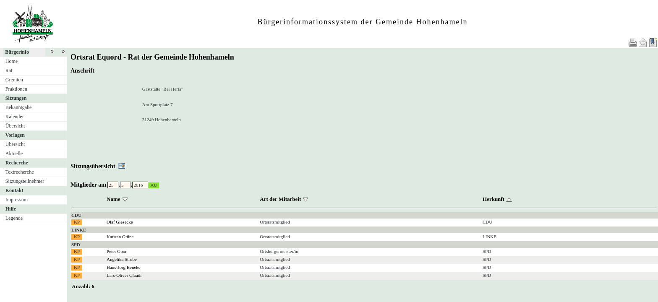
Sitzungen (16, 98)
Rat (9, 70)
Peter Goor (117, 251)
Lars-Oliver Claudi (124, 275)
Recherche (16, 163)
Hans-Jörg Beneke (124, 267)
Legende (14, 218)
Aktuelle (14, 153)
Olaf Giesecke (120, 221)
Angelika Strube (122, 259)
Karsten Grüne (120, 236)
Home (11, 61)
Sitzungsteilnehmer (24, 181)
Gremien (14, 80)
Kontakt (14, 190)
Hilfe (10, 209)
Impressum (16, 200)
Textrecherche (19, 172)
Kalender (14, 117)
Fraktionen (16, 89)
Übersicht (15, 126)
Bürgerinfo (17, 52)
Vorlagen (15, 135)
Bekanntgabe (18, 107)
